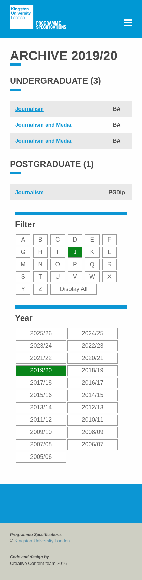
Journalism (29, 109)
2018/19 (92, 370)
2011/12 (41, 419)
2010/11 (92, 419)
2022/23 (92, 345)
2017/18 (41, 382)
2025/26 (41, 333)
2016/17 (92, 382)
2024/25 (92, 333)
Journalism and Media (43, 125)
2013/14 (41, 407)
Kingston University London (42, 540)
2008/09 (92, 432)
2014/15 (92, 395)
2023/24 (41, 345)
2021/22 (41, 358)
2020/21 (92, 358)
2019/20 (41, 370)
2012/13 (92, 407)
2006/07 (92, 444)
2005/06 (41, 456)
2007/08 (41, 444)
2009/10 (41, 432)
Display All (74, 289)
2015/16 (41, 395)
